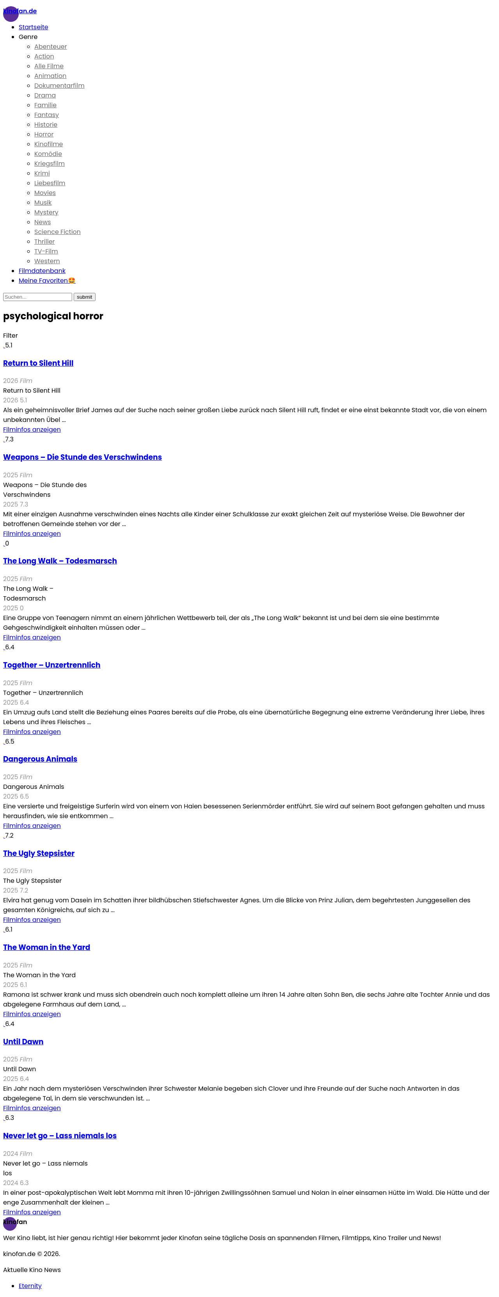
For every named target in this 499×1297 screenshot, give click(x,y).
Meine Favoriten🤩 (47, 280)
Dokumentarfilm (59, 85)
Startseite (33, 27)
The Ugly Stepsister (38, 853)
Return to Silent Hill (38, 363)
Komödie (48, 153)
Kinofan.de (20, 11)
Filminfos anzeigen (32, 429)
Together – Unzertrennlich (52, 665)
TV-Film (46, 251)
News (42, 222)
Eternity (30, 1285)
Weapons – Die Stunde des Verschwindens (82, 457)
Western (47, 261)
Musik (43, 202)
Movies (45, 192)
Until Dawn (23, 1042)
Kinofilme (48, 144)
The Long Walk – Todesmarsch (60, 561)
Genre (28, 36)
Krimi (42, 173)
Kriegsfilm (49, 163)
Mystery (46, 212)
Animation (50, 75)
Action (44, 56)
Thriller (44, 241)
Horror (43, 134)
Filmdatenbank (42, 270)
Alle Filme (49, 66)
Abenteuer (50, 46)
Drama (45, 95)
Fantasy (46, 114)
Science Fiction (57, 231)
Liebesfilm (49, 183)
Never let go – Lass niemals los (60, 1135)
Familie (45, 105)
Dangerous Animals (40, 759)
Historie (45, 124)
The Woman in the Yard (46, 947)
